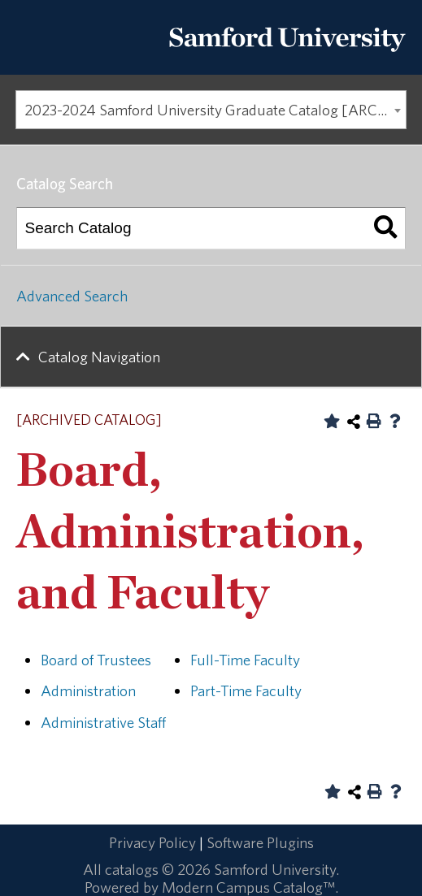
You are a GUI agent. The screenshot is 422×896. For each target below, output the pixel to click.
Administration (88, 690)
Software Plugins (260, 842)
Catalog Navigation (99, 357)
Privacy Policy (152, 842)
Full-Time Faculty (245, 660)
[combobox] (211, 109)
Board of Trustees (96, 660)
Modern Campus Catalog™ (248, 887)
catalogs (132, 869)
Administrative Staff (103, 722)
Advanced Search (72, 296)
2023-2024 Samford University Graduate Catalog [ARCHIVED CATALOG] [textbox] (215, 110)
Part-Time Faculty (246, 690)
